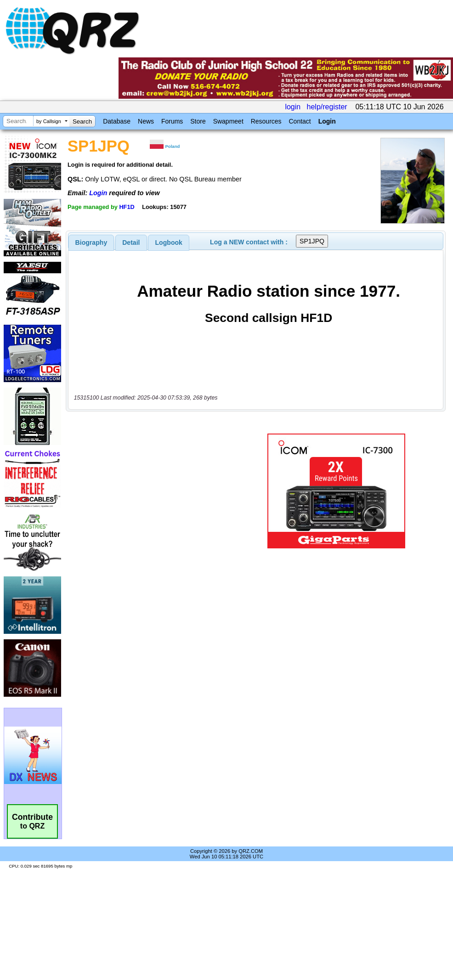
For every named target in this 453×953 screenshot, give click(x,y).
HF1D (126, 206)
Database (116, 121)
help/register (327, 107)
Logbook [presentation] (168, 242)
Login (327, 121)
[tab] (91, 242)
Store (197, 121)
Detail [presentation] (131, 242)
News (146, 121)
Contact (300, 121)
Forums (172, 121)
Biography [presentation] (91, 242)
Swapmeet (228, 121)
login (292, 107)
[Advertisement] (153, 491)
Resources (266, 121)
